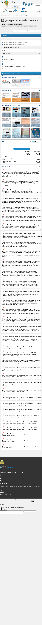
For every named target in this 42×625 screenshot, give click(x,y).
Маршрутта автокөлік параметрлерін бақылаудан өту (14, 44)
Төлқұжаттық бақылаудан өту (10, 64)
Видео (26, 15)
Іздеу (38, 6)
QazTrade (2, 492)
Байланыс (38, 11)
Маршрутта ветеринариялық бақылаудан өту (12, 50)
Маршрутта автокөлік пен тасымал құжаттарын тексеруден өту (16, 42)
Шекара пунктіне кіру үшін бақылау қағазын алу (13, 56)
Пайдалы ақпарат (18, 15)
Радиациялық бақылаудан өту (9, 59)
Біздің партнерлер (4, 490)
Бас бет (3, 11)
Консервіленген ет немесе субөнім (14, 24)
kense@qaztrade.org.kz (6, 479)
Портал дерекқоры (12, 11)
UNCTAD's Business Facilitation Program (14, 500)
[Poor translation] (5, 509)
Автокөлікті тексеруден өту (9, 61)
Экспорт (3, 24)
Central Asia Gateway (6, 15)
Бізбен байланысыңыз (5, 494)
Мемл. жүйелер (23, 11)
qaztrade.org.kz (5, 480)
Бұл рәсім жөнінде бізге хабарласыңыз (24, 30)
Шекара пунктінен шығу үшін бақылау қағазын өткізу (14, 66)
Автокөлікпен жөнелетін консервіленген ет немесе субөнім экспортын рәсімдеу (19, 26)
